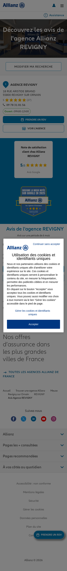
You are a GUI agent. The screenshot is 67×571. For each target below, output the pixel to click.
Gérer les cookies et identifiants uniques (32, 312)
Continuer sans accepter (46, 244)
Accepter (33, 324)
